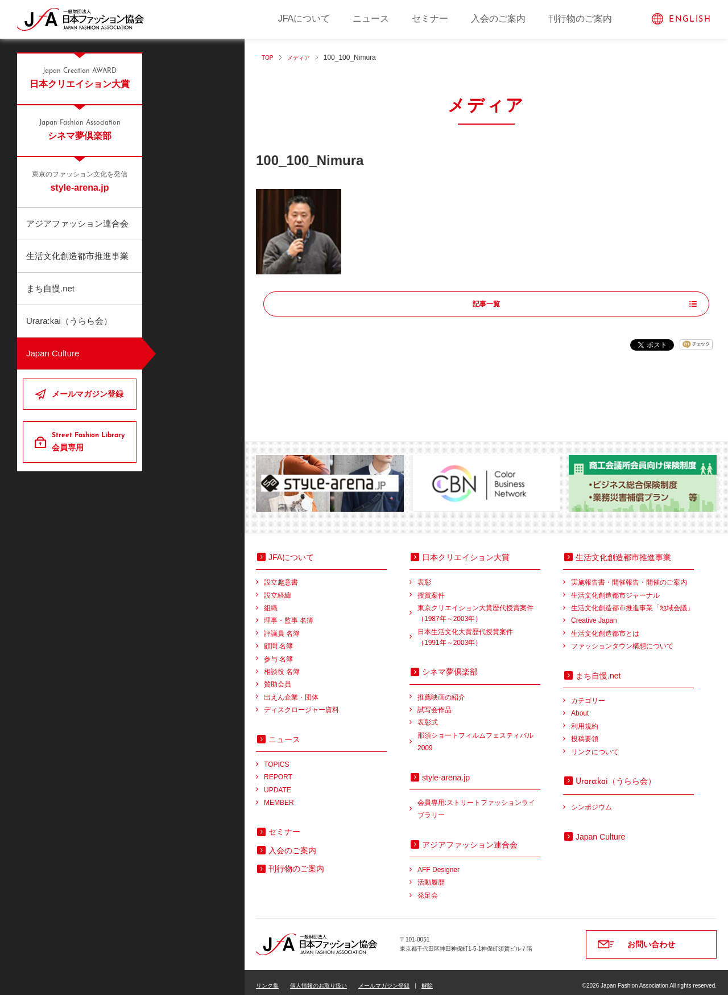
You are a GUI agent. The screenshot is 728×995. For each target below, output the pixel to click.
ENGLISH (690, 19)
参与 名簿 (278, 652)
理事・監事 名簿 (288, 614)
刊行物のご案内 (580, 18)
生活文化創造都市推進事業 (77, 256)
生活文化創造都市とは (605, 627)
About (580, 706)
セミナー (430, 18)
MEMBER (279, 796)
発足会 (427, 889)
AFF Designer (438, 863)
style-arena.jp (80, 181)
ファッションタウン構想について (622, 639)
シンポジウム (591, 800)
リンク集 (267, 979)
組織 (271, 601)
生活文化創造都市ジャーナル (615, 588)
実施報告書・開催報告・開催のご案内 (629, 575)
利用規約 (584, 719)
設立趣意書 (281, 575)
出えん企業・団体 (291, 690)
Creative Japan (594, 614)
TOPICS (276, 758)
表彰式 (427, 715)
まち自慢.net (50, 288)
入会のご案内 (498, 18)
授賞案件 (431, 588)
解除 (427, 979)
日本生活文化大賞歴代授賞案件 (478, 631)
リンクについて (595, 745)
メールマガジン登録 (87, 393)
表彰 (424, 575)
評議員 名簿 (282, 627)
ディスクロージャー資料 (301, 703)
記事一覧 (486, 304)
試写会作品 (434, 703)
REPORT (278, 770)
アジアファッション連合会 (77, 223)
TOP (268, 57)
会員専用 (89, 441)
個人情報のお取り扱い (318, 979)
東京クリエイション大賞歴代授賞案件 (478, 607)
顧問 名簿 (278, 639)
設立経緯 (277, 588)
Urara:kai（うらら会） (69, 321)
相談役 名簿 (282, 665)
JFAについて (304, 18)
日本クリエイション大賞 (80, 77)
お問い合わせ (651, 937)
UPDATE (277, 783)
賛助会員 (277, 677)
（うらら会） (616, 774)
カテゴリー (588, 694)
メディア (303, 57)
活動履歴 (431, 875)
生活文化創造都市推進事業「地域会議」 (632, 601)
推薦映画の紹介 (441, 690)
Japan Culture (52, 353)
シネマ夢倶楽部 (80, 129)
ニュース (371, 18)
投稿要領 (584, 732)
